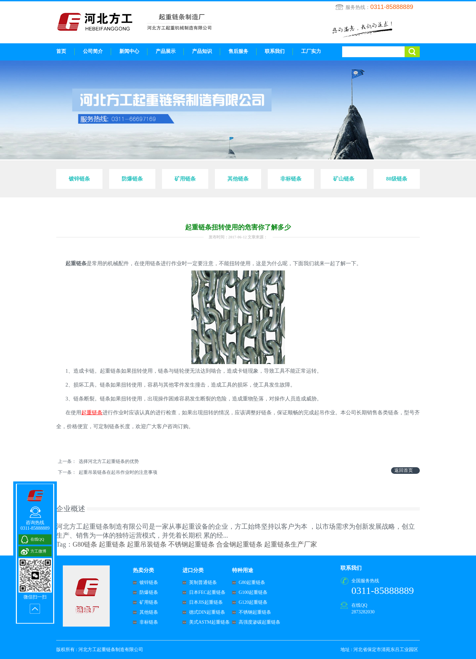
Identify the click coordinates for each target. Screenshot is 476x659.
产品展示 (166, 51)
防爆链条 (148, 592)
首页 (61, 51)
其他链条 (148, 612)
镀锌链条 (148, 582)
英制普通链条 (203, 582)
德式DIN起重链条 (207, 612)
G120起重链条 (253, 602)
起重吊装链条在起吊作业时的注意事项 (118, 472)
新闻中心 (129, 51)
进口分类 (193, 570)
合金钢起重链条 (239, 544)
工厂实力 (311, 51)
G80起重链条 (252, 582)
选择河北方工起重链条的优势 (109, 461)
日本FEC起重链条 (207, 592)
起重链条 (112, 544)
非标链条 (148, 622)
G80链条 (85, 544)
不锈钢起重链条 (191, 544)
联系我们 (275, 51)
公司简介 (93, 51)
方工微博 (38, 551)
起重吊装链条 (147, 544)
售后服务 (238, 51)
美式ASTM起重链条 (209, 622)
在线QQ (359, 605)
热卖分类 (143, 570)
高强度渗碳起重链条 (259, 622)
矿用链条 (148, 602)
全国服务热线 (365, 580)
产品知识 (202, 51)
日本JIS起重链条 (206, 602)
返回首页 (403, 470)
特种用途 (242, 570)
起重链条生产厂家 (290, 544)
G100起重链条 (253, 592)
